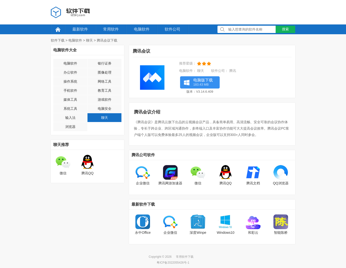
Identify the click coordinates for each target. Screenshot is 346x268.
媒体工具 (70, 99)
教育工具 (104, 90)
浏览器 (70, 127)
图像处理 (104, 72)
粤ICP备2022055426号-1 (173, 262)
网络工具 (104, 81)
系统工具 (70, 109)
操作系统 (70, 81)
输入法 (70, 118)
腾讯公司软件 (143, 155)
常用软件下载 (185, 256)
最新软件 (80, 29)
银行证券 (104, 63)
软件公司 (172, 29)
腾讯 (232, 71)
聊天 (89, 40)
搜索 (285, 29)
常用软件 (111, 29)
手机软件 (70, 90)
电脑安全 (104, 109)
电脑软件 (142, 29)
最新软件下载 (143, 204)
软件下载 (58, 40)
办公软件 (70, 72)
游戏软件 (104, 99)
